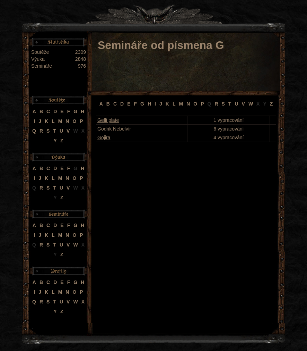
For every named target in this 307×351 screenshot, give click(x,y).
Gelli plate (108, 120)
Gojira (103, 137)
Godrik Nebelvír (114, 129)
